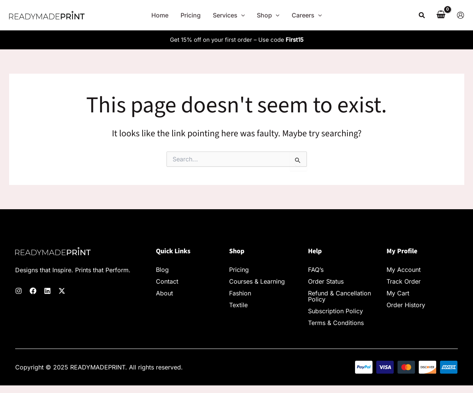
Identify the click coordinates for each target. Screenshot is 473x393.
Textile (238, 305)
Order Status (326, 281)
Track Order (404, 281)
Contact (167, 281)
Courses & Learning (257, 281)
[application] (241, 15)
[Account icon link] (460, 15)
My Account (404, 270)
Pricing (239, 270)
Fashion (240, 293)
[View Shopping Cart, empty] (441, 15)
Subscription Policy (335, 311)
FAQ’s (316, 270)
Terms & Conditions (336, 323)
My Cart (398, 293)
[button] (422, 15)
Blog (162, 270)
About (164, 293)
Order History (406, 305)
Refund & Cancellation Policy (339, 296)
